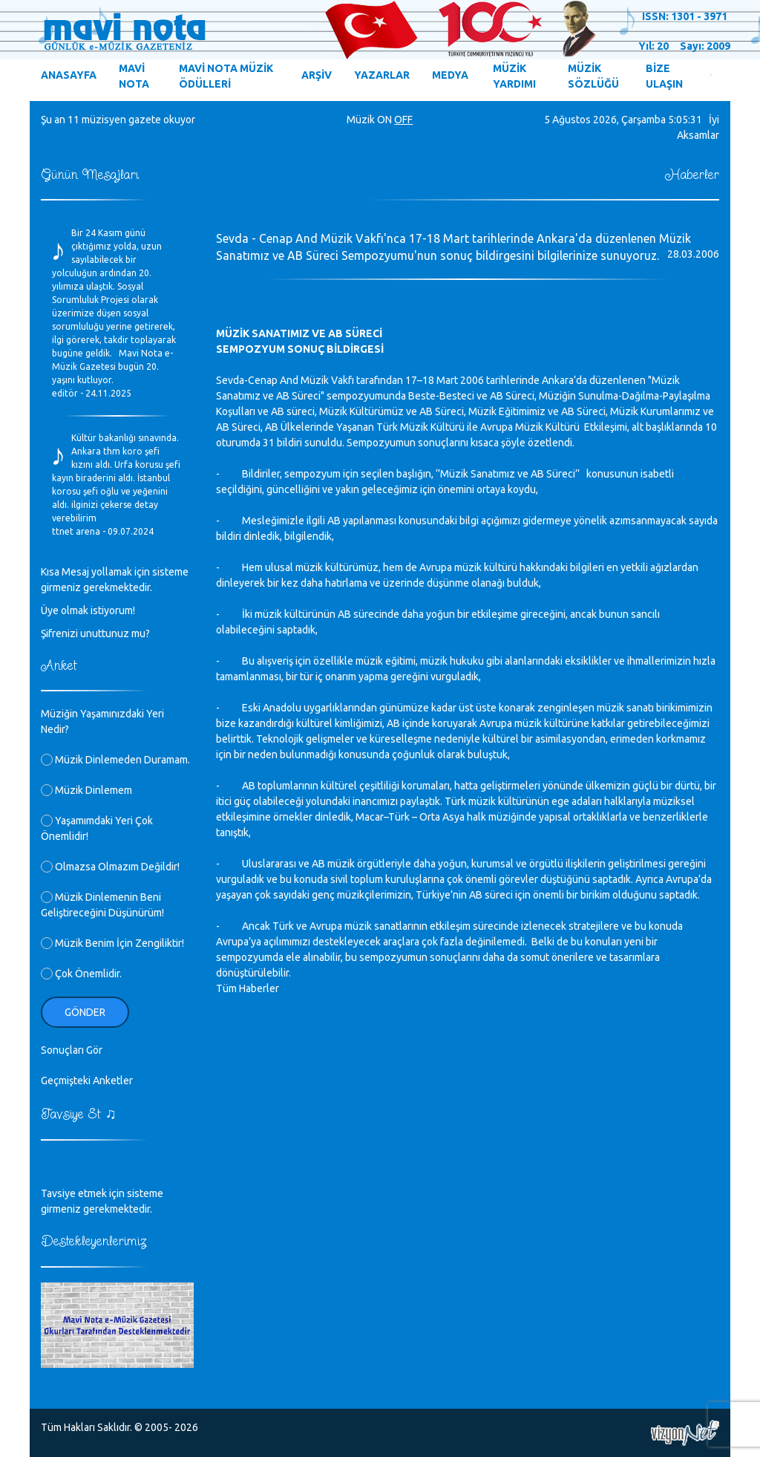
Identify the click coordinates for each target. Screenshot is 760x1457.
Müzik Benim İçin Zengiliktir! (112, 943)
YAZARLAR (382, 75)
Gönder (85, 1012)
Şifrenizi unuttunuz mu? (95, 633)
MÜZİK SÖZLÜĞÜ (593, 76)
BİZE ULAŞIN (664, 76)
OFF (403, 120)
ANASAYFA (68, 75)
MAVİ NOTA (134, 76)
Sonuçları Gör (71, 1050)
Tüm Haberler (247, 988)
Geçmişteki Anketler (87, 1080)
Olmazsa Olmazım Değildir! (110, 867)
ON (384, 120)
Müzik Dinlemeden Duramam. (115, 760)
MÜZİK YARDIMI (514, 76)
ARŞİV (316, 75)
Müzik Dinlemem (86, 790)
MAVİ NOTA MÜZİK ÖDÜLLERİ (226, 76)
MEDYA (450, 75)
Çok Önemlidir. (81, 974)
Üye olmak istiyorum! (88, 610)
